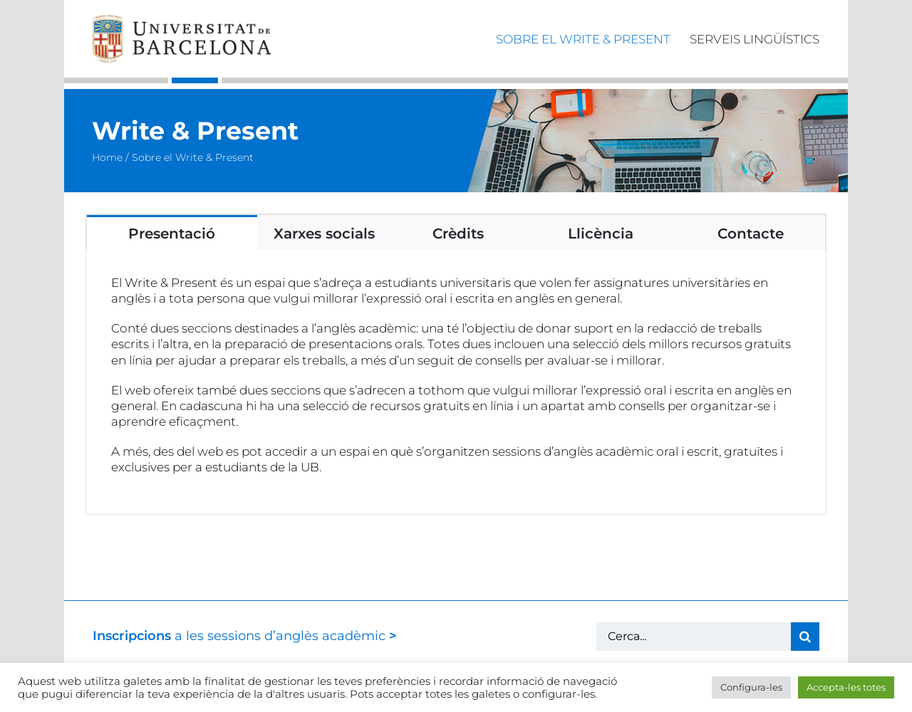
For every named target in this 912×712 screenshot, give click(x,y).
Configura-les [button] (751, 687)
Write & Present (195, 130)
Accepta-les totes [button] (846, 687)
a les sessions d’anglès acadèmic (245, 636)
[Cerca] (805, 636)
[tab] (172, 232)
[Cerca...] (693, 636)
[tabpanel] (456, 382)
